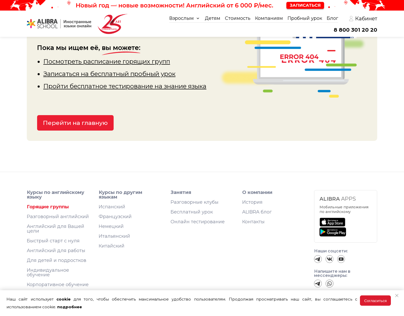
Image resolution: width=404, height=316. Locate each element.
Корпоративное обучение (58, 284)
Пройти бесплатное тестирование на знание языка (124, 86)
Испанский (112, 207)
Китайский (111, 246)
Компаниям (269, 18)
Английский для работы (56, 250)
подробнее (69, 306)
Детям (212, 18)
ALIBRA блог (257, 212)
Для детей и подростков (56, 260)
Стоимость (237, 18)
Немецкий (111, 226)
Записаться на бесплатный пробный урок (109, 74)
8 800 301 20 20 (355, 30)
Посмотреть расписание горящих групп (106, 61)
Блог (332, 18)
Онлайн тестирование (198, 222)
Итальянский (114, 236)
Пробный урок (305, 18)
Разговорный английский (58, 216)
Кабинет (363, 18)
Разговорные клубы (194, 202)
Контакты (253, 222)
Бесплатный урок (192, 212)
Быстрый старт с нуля (53, 241)
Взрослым (181, 18)
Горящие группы (48, 207)
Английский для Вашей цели (55, 229)
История (252, 202)
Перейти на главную (75, 122)
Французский (115, 216)
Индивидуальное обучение (48, 272)
